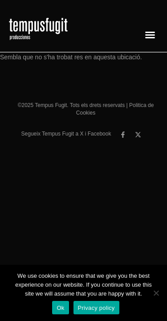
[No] (155, 292)
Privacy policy (96, 308)
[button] (150, 35)
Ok (60, 308)
